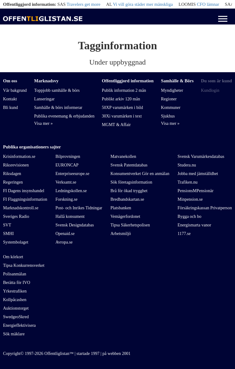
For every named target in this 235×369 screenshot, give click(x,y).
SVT (7, 225)
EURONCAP (66, 165)
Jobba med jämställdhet (197, 173)
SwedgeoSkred (16, 317)
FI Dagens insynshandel (23, 190)
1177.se (184, 233)
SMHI (8, 233)
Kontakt (10, 99)
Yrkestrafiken (15, 291)
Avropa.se (64, 242)
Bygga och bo (189, 216)
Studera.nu (186, 165)
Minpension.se (190, 199)
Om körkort (13, 257)
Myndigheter (172, 90)
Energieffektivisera (19, 325)
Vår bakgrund (15, 90)
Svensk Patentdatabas (128, 165)
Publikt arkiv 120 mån (121, 99)
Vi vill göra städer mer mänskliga (143, 4)
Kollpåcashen (14, 299)
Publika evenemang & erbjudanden (64, 116)
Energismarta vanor (194, 225)
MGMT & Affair (116, 124)
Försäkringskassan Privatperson (204, 208)
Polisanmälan (14, 274)
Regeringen (13, 182)
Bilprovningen (67, 156)
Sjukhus (168, 116)
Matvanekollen (123, 156)
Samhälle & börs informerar (58, 107)
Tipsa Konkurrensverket (23, 265)
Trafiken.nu (187, 182)
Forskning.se (66, 199)
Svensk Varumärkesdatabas (200, 156)
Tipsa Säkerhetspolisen (130, 225)
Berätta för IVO (16, 282)
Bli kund (10, 107)
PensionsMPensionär (195, 190)
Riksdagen (12, 173)
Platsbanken (120, 208)
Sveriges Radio (16, 216)
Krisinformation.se (19, 156)
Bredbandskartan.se (127, 199)
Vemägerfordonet (125, 216)
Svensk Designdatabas (74, 225)
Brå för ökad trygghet (128, 190)
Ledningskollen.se (71, 190)
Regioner (169, 99)
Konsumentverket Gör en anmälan (139, 173)
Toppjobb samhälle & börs (57, 90)
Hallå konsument (69, 216)
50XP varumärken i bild (122, 107)
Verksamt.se (65, 182)
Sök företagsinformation (131, 182)
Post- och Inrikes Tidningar (78, 208)
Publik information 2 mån (124, 90)
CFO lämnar (208, 4)
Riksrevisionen (16, 165)
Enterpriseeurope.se (72, 173)
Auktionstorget (16, 308)
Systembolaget (15, 242)
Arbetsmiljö (120, 233)
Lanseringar (44, 99)
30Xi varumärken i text (122, 116)
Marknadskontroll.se (20, 208)
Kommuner (171, 107)
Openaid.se (65, 233)
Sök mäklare (13, 334)
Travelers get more (83, 4)
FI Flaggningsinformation (25, 199)
